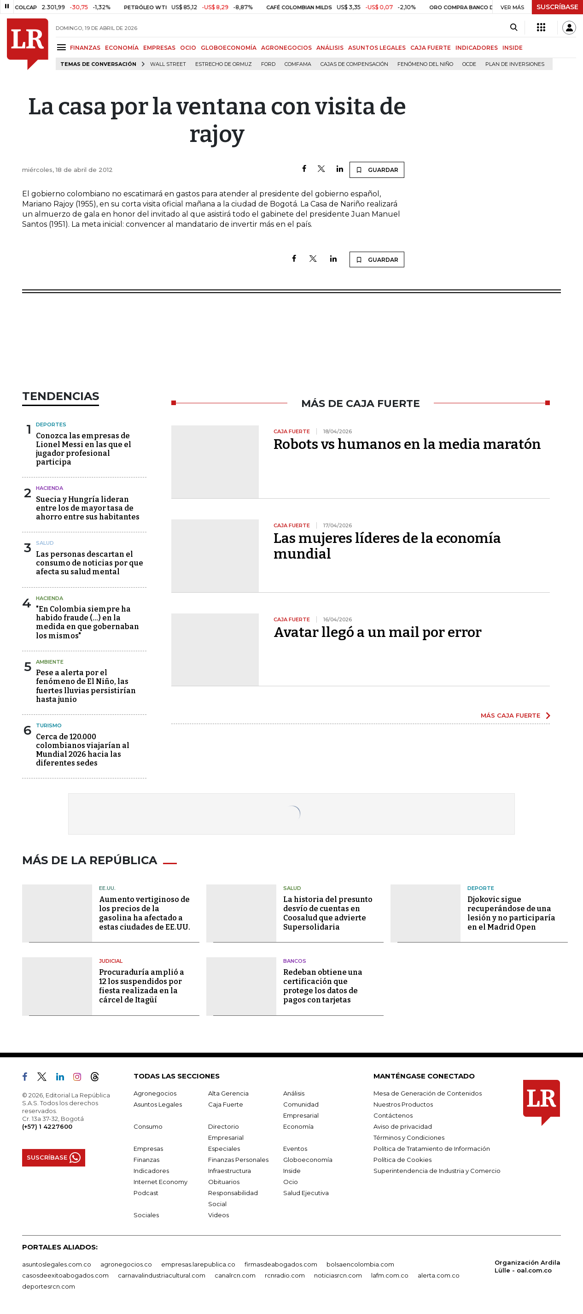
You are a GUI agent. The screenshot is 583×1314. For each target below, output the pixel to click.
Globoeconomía (307, 1159)
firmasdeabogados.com (281, 1264)
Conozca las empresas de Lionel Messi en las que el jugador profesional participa (83, 449)
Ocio (290, 1181)
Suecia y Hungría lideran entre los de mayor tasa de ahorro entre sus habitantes (88, 508)
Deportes (51, 424)
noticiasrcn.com (338, 1275)
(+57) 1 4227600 (47, 1126)
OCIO (188, 47)
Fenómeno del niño (425, 64)
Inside (292, 1170)
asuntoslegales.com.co (56, 1264)
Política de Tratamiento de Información (431, 1148)
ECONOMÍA (122, 47)
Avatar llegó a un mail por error (378, 632)
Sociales (146, 1215)
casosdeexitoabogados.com (65, 1275)
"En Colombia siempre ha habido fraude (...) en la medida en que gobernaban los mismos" (87, 622)
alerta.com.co (439, 1275)
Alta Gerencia (228, 1093)
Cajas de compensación (354, 64)
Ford (268, 64)
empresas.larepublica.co (198, 1264)
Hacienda (49, 488)
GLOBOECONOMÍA (229, 47)
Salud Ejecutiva (306, 1192)
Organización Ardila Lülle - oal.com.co (527, 1266)
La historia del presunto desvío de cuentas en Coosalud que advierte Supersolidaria (328, 913)
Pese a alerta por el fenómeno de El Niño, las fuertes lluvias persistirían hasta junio (86, 686)
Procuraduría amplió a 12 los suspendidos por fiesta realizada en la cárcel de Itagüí (141, 986)
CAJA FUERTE (430, 47)
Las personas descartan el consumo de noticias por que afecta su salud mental (89, 563)
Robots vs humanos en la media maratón (407, 444)
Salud (45, 543)
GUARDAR (377, 169)
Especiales (224, 1148)
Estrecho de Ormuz (223, 64)
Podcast (146, 1192)
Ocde (469, 64)
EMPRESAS (159, 47)
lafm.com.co (389, 1275)
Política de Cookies (402, 1159)
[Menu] (63, 47)
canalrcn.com (235, 1275)
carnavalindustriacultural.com (161, 1275)
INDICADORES (476, 47)
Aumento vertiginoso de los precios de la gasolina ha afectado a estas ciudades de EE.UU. (144, 913)
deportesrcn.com (48, 1286)
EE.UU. (107, 888)
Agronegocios (155, 1093)
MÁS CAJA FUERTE (510, 715)
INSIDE (512, 47)
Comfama (298, 64)
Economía (298, 1126)
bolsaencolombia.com (360, 1264)
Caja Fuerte (225, 1104)
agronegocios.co (126, 1264)
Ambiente (50, 662)
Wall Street (168, 64)
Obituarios (223, 1181)
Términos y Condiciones (408, 1137)
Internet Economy (160, 1181)
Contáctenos (393, 1115)
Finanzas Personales (238, 1159)
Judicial (110, 961)
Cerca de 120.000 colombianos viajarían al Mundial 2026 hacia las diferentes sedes (82, 750)
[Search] (513, 27)
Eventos (295, 1148)
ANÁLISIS (330, 47)
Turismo (49, 725)
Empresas (148, 1148)
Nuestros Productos (403, 1104)
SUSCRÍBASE (557, 7)
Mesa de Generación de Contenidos (427, 1093)
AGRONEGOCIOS (286, 47)
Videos (218, 1215)
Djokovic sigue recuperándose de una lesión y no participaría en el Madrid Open (511, 913)
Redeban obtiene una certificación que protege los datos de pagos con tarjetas (322, 986)
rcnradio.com (285, 1275)
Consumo (148, 1126)
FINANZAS (85, 47)
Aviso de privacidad (402, 1126)
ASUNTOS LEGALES (377, 47)
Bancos (294, 961)
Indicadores (151, 1170)
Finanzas (146, 1159)
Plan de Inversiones (514, 64)
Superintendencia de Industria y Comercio (437, 1170)
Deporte (480, 888)
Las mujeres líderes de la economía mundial (387, 546)
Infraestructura (229, 1170)
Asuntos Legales (158, 1104)
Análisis (293, 1093)
